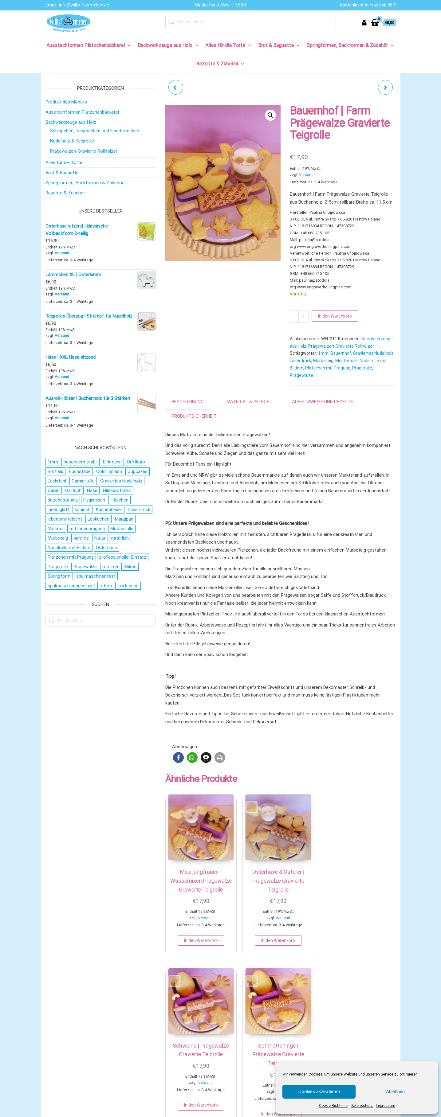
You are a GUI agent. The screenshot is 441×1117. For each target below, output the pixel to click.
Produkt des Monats (66, 102)
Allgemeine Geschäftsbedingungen (84, 1066)
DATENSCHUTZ (225, 1111)
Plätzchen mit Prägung (327, 367)
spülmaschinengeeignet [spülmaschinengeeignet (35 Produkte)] (72, 585)
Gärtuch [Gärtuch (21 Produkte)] (73, 490)
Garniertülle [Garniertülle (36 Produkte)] (83, 481)
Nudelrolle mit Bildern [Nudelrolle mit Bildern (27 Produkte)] (69, 547)
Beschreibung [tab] (187, 401)
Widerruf (58, 1045)
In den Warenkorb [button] (190, 940)
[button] (270, 115)
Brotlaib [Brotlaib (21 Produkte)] (55, 471)
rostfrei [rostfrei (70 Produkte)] (110, 566)
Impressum (385, 1105)
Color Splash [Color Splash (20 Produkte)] (109, 471)
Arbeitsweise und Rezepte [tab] (322, 401)
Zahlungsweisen (66, 1025)
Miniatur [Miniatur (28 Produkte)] (56, 528)
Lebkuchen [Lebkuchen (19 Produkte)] (98, 519)
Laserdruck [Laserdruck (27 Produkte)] (139, 509)
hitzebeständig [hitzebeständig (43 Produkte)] (63, 500)
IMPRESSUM (195, 1111)
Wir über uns (62, 1005)
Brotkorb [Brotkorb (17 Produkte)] (136, 462)
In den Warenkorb (335, 316)
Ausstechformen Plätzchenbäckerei (89, 45)
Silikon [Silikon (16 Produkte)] (130, 566)
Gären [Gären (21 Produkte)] (54, 490)
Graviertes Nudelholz (373, 353)
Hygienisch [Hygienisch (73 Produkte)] (94, 500)
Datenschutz (362, 1105)
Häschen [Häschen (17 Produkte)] (119, 500)
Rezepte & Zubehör (220, 64)
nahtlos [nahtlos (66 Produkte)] (81, 538)
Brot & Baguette (279, 45)
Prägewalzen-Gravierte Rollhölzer (341, 346)
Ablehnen (395, 1091)
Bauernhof (340, 353)
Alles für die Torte (228, 45)
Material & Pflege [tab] (247, 401)
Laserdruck (300, 360)
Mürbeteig (323, 360)
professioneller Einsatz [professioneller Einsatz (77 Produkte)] (122, 557)
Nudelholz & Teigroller (72, 141)
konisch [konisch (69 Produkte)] (82, 509)
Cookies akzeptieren (319, 1091)
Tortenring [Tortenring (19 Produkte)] (128, 585)
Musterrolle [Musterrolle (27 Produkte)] (121, 528)
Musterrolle (346, 360)
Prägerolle (362, 367)
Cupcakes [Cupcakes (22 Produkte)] (138, 471)
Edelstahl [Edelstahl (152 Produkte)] (57, 481)
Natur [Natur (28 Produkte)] (100, 538)
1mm (323, 353)
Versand (306, 175)
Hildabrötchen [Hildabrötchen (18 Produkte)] (117, 490)
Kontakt (58, 1015)
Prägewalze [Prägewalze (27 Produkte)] (85, 566)
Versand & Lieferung (70, 1035)
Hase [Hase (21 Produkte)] (92, 490)
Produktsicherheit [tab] (194, 416)
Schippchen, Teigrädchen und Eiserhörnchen (94, 131)
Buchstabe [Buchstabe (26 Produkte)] (80, 471)
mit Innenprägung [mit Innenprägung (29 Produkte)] (87, 528)
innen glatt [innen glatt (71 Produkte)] (58, 509)
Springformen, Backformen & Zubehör (351, 45)
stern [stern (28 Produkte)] (106, 585)
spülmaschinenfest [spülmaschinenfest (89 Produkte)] (96, 576)
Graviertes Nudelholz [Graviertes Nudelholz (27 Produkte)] (121, 481)
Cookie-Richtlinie (333, 1105)
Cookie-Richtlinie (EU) (71, 1086)
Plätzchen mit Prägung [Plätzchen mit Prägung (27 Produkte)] (71, 557)
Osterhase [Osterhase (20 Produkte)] (106, 547)
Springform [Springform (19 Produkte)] (59, 576)
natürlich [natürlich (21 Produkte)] (120, 538)
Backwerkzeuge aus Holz (168, 45)
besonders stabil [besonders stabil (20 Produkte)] (80, 462)
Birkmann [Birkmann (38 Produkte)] (112, 462)
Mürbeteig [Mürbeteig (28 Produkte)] (58, 538)
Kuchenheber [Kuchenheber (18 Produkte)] (109, 509)
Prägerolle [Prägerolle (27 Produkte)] (58, 566)
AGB (247, 1111)
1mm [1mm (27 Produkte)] (53, 462)
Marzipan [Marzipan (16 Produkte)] (124, 519)
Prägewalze (301, 375)
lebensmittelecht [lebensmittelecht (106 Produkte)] (65, 519)
